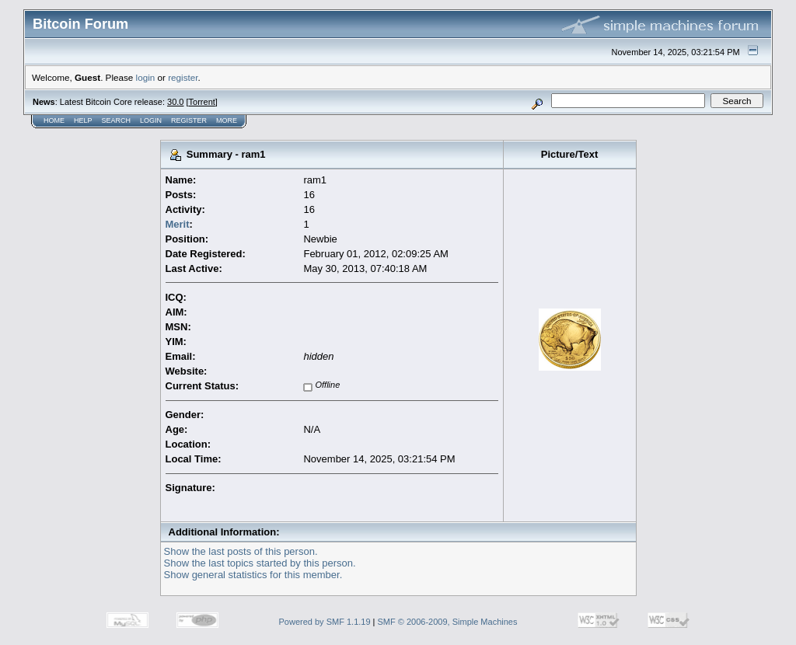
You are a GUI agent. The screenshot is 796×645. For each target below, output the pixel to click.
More (226, 120)
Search (116, 120)
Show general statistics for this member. (253, 574)
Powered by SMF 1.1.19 (325, 621)
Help (83, 120)
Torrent (202, 101)
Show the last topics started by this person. (260, 563)
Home (54, 120)
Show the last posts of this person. (241, 551)
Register (189, 120)
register (182, 77)
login (145, 77)
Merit (178, 224)
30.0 (175, 101)
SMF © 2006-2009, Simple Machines (448, 621)
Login (151, 120)
